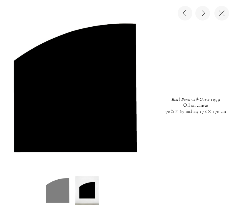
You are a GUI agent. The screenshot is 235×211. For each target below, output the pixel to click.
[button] (57, 190)
